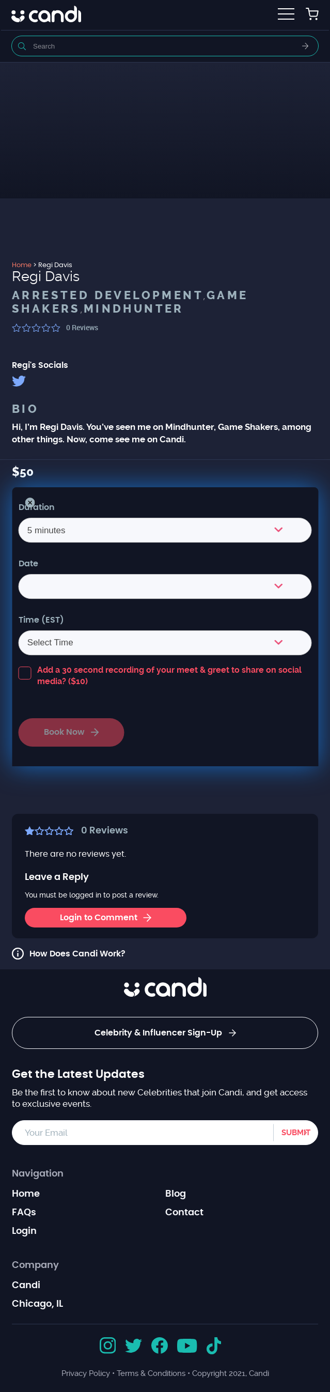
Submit (295, 1132)
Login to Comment (105, 918)
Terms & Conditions (151, 1373)
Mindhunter (134, 309)
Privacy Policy (85, 1373)
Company (35, 1265)
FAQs (24, 1212)
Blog (175, 1194)
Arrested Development (107, 295)
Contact (184, 1212)
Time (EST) (41, 620)
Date (28, 564)
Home (26, 1194)
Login (24, 1231)
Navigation (38, 1174)
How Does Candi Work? (77, 954)
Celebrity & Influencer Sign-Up (165, 1033)
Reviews (82, 327)
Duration (37, 507)
